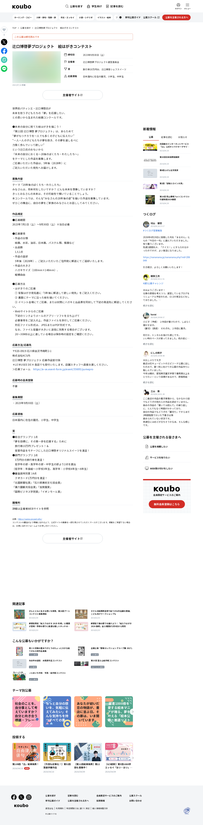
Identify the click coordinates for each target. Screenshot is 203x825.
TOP (14, 28)
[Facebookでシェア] (4, 51)
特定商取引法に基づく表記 (78, 808)
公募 (151, 136)
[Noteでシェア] (4, 60)
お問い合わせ (135, 800)
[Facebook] (14, 797)
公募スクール (135, 795)
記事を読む (166, 137)
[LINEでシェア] (4, 69)
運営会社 (49, 808)
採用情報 (100, 800)
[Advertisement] (72, 572)
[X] (21, 797)
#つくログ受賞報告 (152, 230)
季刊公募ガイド (52, 800)
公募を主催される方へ (78, 800)
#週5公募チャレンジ (153, 283)
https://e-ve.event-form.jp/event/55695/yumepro (63, 369)
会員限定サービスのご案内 (109, 795)
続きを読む (148, 305)
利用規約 (60, 808)
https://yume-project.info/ (30, 519)
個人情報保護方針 (100, 808)
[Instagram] (29, 797)
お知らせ (182, 137)
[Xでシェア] (4, 42)
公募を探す (25, 28)
